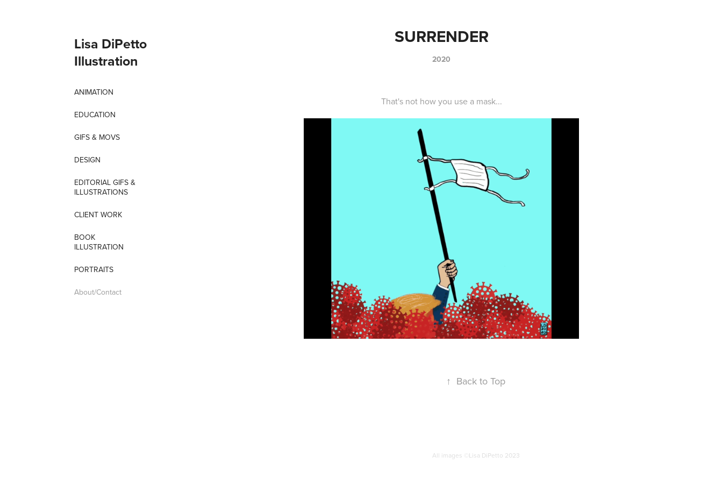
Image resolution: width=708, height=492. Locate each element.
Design (87, 159)
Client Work (98, 214)
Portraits (93, 269)
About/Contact (97, 292)
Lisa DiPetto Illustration (112, 52)
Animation (93, 92)
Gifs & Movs (97, 137)
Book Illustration (99, 242)
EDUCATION (95, 114)
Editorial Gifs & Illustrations (104, 187)
